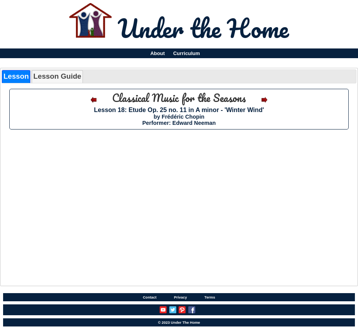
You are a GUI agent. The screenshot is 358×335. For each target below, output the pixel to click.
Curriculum (186, 53)
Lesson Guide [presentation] (57, 76)
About (157, 53)
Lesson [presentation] (16, 76)
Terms (210, 297)
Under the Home (203, 27)
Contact (150, 297)
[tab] (16, 76)
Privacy (180, 297)
